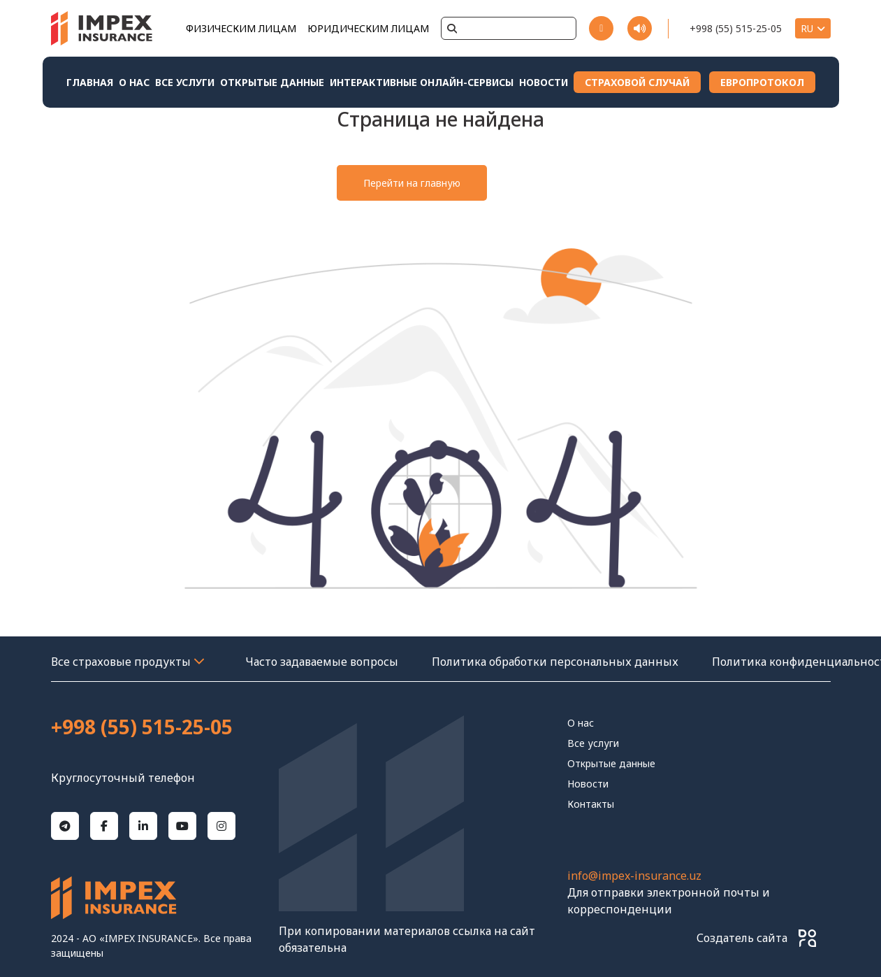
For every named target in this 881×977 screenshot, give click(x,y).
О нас (134, 82)
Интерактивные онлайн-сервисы (422, 82)
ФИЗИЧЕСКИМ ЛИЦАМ (241, 28)
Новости (543, 82)
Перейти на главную (411, 183)
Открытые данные (272, 82)
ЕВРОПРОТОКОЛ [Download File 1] (762, 82)
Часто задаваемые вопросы (321, 661)
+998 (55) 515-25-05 (736, 28)
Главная (89, 82)
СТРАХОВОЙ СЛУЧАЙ (637, 82)
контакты (590, 804)
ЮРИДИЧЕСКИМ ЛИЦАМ (368, 28)
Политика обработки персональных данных (555, 661)
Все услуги (184, 82)
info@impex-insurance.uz (634, 875)
